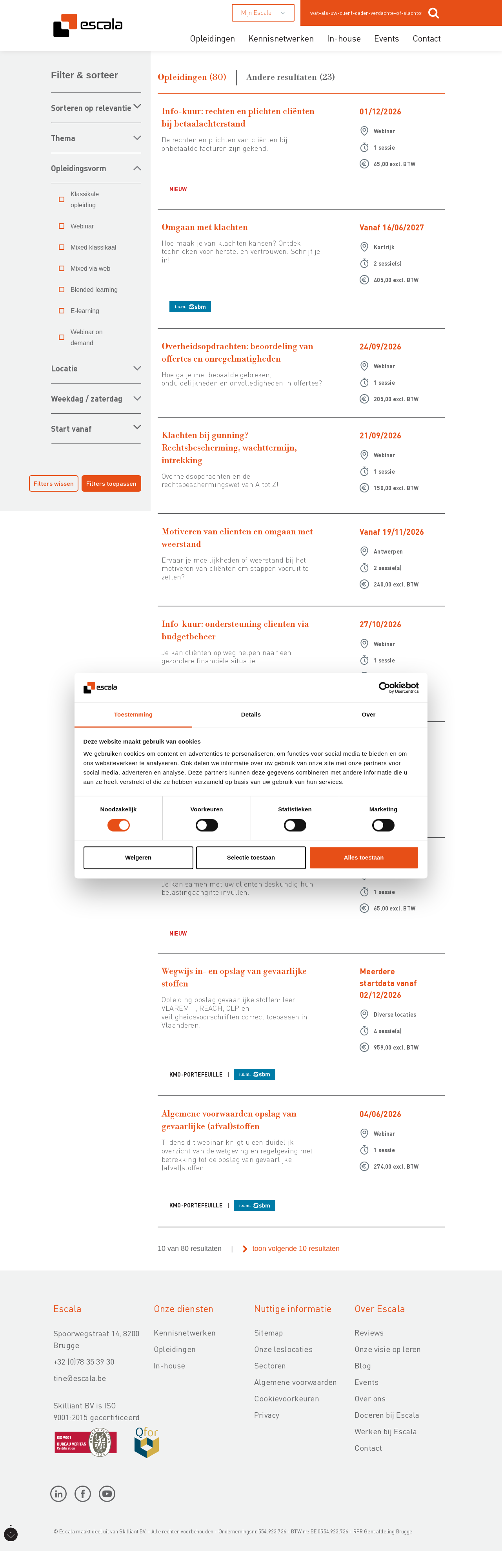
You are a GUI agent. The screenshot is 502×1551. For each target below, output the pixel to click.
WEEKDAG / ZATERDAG (86, 398)
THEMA (63, 138)
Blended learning (94, 289)
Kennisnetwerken (281, 38)
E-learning (85, 311)
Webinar (82, 226)
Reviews (369, 1332)
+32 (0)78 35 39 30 (83, 1361)
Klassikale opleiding (85, 199)
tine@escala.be (79, 1378)
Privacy (266, 1415)
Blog (363, 1365)
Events (386, 38)
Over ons (370, 1398)
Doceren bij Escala (387, 1415)
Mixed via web (90, 268)
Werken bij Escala (386, 1431)
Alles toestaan (364, 857)
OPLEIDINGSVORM (78, 168)
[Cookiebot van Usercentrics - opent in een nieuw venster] (384, 687)
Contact (427, 38)
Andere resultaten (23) (290, 77)
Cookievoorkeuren (286, 1398)
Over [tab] (369, 714)
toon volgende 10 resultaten (296, 1248)
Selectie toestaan (251, 857)
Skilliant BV (132, 1531)
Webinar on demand (87, 337)
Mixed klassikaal (93, 247)
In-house (344, 38)
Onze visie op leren (388, 1349)
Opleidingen (212, 38)
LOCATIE (64, 368)
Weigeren (138, 857)
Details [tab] (251, 714)
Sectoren (270, 1365)
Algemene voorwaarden (295, 1382)
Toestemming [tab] (133, 714)
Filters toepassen (111, 483)
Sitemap (268, 1332)
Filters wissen (54, 483)
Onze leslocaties (283, 1349)
